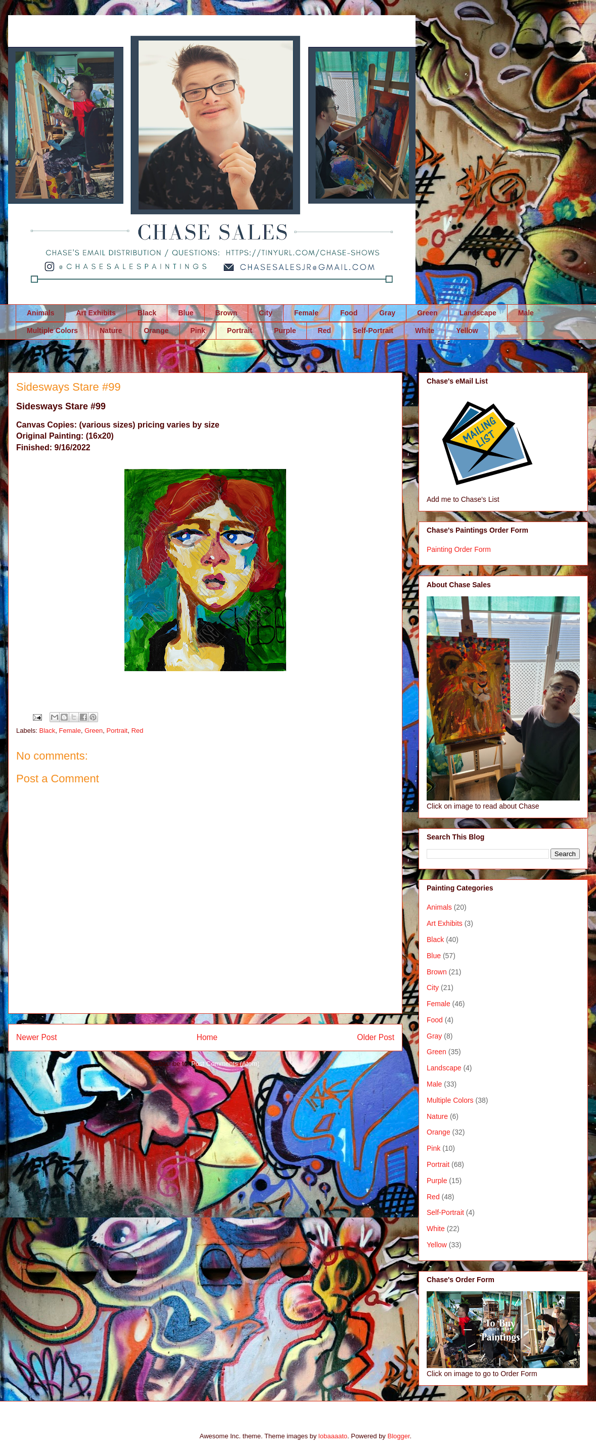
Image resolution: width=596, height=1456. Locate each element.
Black (146, 313)
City (265, 313)
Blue (185, 313)
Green (427, 313)
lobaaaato (332, 1436)
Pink (198, 330)
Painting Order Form (459, 549)
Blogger (398, 1436)
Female (306, 313)
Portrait (239, 330)
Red (324, 330)
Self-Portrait (373, 330)
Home (207, 1037)
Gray (387, 313)
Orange (156, 330)
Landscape (478, 313)
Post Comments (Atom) (225, 1063)
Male (526, 313)
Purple (285, 330)
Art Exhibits (96, 313)
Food (348, 313)
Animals (40, 313)
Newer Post (36, 1037)
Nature (111, 330)
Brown (226, 313)
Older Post (375, 1037)
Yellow (467, 330)
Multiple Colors (52, 330)
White (424, 330)
